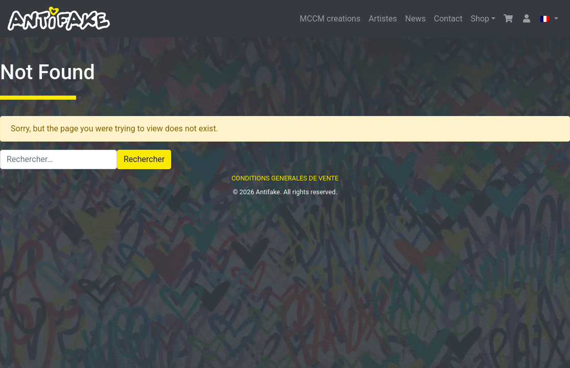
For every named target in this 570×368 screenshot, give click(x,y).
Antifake (268, 192)
